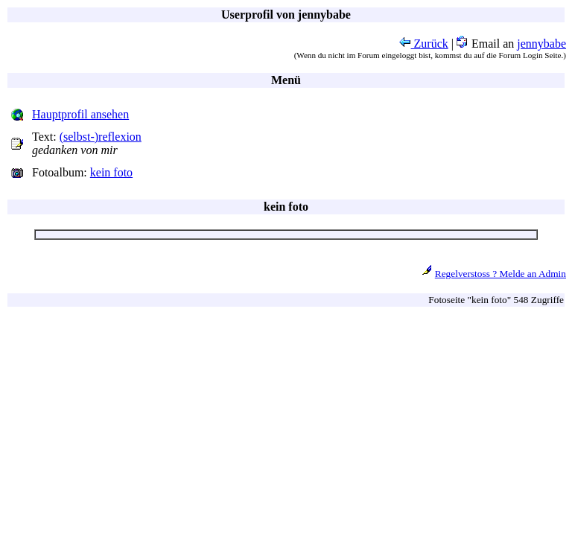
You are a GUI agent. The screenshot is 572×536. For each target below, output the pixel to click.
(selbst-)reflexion (101, 136)
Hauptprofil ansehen (80, 114)
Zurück (423, 43)
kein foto (111, 172)
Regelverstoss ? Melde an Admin (500, 273)
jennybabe (541, 43)
